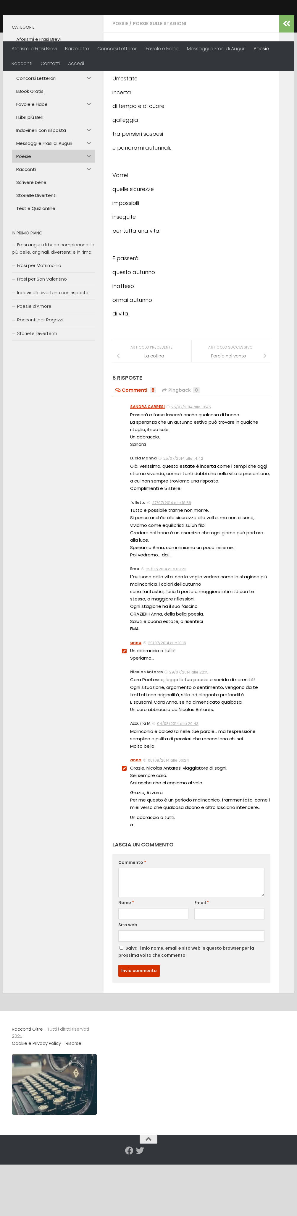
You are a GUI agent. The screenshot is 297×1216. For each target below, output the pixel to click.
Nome (126, 958)
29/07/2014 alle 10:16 (167, 699)
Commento (132, 918)
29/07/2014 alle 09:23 (166, 625)
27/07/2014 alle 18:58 (171, 558)
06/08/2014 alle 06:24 (168, 816)
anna (122, 123)
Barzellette (77, 48)
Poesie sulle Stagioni (160, 79)
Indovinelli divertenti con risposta (52, 349)
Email (201, 958)
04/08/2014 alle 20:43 (177, 779)
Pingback (181, 446)
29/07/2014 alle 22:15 (189, 728)
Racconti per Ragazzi (40, 376)
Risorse (73, 1099)
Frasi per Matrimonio (39, 321)
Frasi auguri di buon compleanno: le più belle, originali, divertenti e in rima (53, 304)
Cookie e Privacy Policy (36, 1099)
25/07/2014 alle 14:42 (183, 514)
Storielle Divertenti (37, 389)
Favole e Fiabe (162, 48)
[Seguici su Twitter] (140, 1206)
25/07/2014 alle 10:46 (191, 463)
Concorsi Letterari (117, 48)
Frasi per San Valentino (42, 335)
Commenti (135, 446)
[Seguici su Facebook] (129, 1206)
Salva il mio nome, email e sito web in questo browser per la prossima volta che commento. (186, 1007)
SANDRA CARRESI (147, 462)
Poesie (261, 48)
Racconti (22, 63)
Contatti (50, 63)
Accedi (76, 63)
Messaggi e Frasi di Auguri (216, 48)
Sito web (127, 981)
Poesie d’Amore (34, 362)
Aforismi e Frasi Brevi (34, 48)
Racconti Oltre (55, 20)
